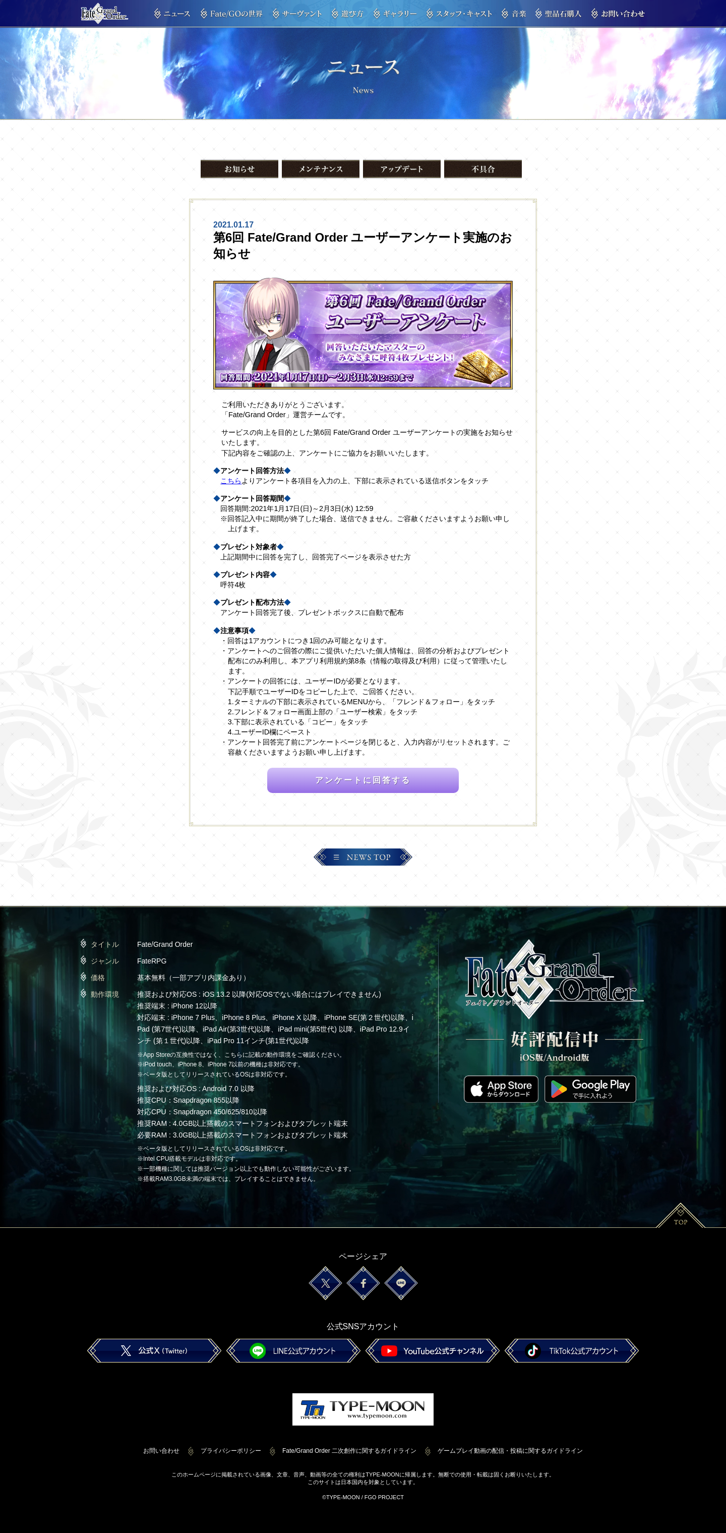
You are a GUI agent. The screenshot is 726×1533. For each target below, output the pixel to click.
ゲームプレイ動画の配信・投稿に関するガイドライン (510, 1450)
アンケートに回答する (363, 780)
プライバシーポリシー (231, 1450)
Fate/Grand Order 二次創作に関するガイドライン (349, 1450)
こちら (230, 481)
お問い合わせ (161, 1450)
